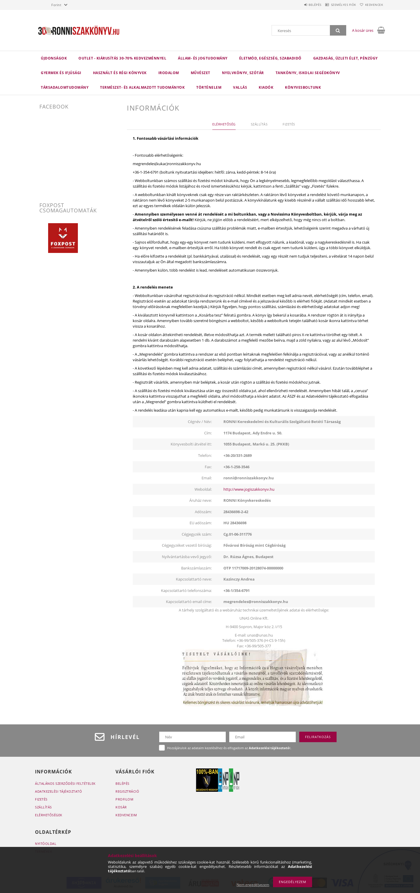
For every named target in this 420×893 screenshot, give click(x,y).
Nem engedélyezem (253, 884)
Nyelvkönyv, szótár (243, 72)
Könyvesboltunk (303, 87)
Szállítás (43, 807)
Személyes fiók (336, 5)
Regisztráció (127, 791)
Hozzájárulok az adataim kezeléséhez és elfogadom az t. (229, 748)
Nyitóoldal (45, 843)
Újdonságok (54, 58)
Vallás (240, 87)
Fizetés (41, 799)
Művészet (200, 72)
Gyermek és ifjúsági (61, 72)
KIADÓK (266, 87)
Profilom (124, 799)
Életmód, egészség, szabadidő (270, 58)
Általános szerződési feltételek (65, 783)
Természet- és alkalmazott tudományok (142, 87)
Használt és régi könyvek (120, 72)
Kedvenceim (126, 815)
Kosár (121, 807)
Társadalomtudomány (64, 87)
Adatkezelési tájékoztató (58, 791)
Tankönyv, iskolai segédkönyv (308, 72)
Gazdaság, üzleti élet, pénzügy (345, 58)
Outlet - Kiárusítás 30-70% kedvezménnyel (122, 58)
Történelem (208, 87)
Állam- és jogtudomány (203, 58)
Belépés (303, 5)
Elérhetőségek (48, 815)
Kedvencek (372, 5)
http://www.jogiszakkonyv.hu (248, 489)
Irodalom (168, 72)
